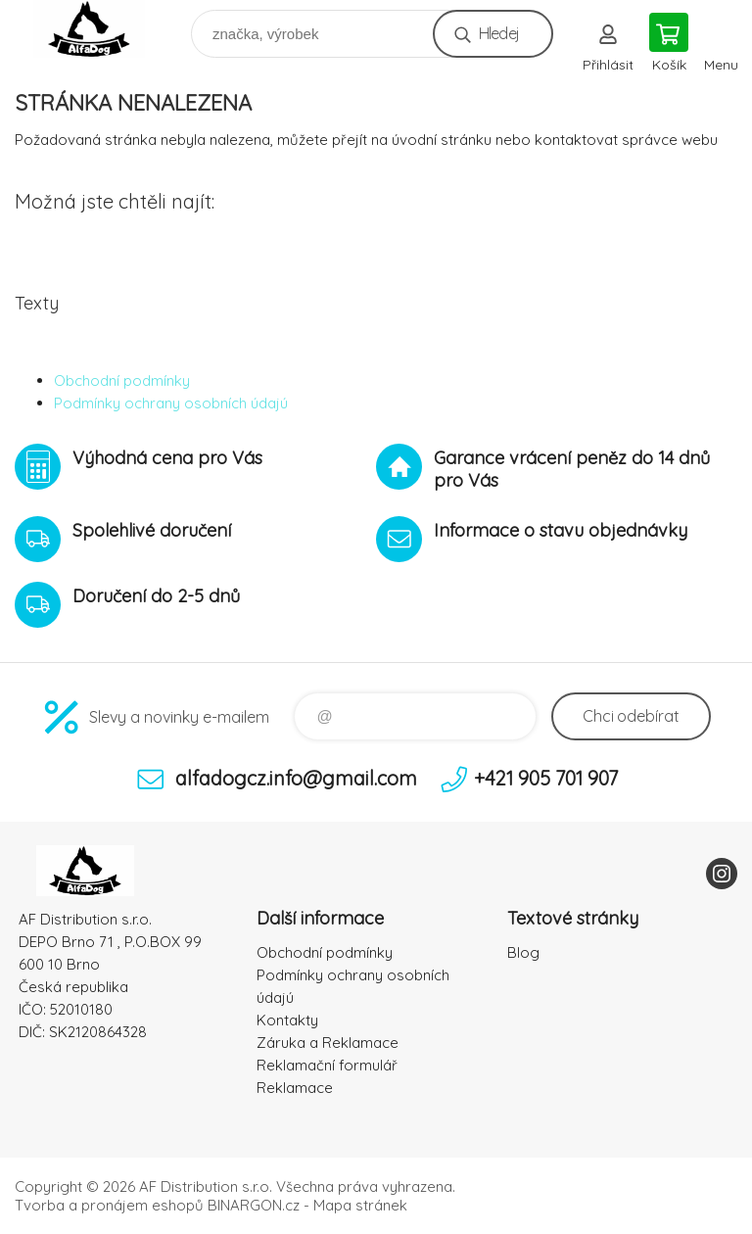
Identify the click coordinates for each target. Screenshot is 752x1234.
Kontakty (287, 1020)
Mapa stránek (360, 1205)
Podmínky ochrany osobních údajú (171, 403)
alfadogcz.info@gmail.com (296, 778)
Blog (523, 952)
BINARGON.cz (254, 1205)
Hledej (499, 33)
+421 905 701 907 (546, 778)
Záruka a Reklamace (328, 1042)
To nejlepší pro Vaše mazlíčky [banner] (101, 29)
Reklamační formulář (327, 1065)
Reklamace (295, 1087)
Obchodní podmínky (122, 380)
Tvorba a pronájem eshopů (109, 1205)
